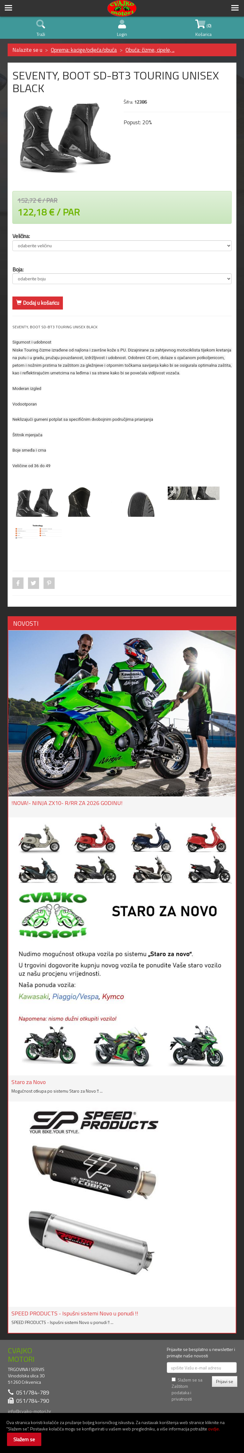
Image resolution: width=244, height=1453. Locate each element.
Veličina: (21, 236)
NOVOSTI (25, 623)
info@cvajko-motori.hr (29, 1411)
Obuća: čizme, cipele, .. (149, 50)
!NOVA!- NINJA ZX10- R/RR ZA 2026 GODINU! (67, 803)
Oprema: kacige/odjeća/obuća (84, 50)
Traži (40, 29)
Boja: (18, 269)
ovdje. (214, 1428)
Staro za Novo (28, 1082)
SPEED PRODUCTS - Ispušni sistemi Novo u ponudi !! (74, 1313)
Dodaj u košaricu (37, 303)
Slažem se (24, 1439)
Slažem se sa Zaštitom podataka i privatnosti (187, 1389)
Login (122, 29)
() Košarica (203, 29)
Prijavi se (224, 1381)
